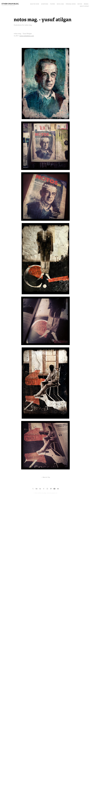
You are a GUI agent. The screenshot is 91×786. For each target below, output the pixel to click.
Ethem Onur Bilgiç (10, 3)
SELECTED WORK (34, 4)
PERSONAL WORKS (71, 4)
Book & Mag (60, 4)
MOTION (80, 4)
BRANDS (86, 4)
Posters (52, 4)
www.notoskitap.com (26, 36)
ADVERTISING (44, 4)
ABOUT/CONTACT (84, 6)
